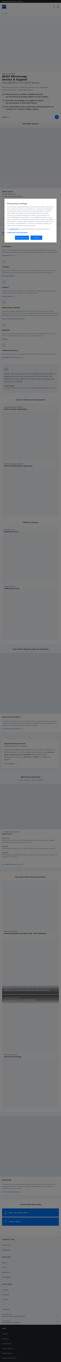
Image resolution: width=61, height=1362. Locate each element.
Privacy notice (14, 229)
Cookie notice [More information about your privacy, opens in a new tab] (11, 232)
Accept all (36, 238)
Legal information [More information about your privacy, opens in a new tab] (21, 232)
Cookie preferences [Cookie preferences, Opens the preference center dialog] (22, 238)
